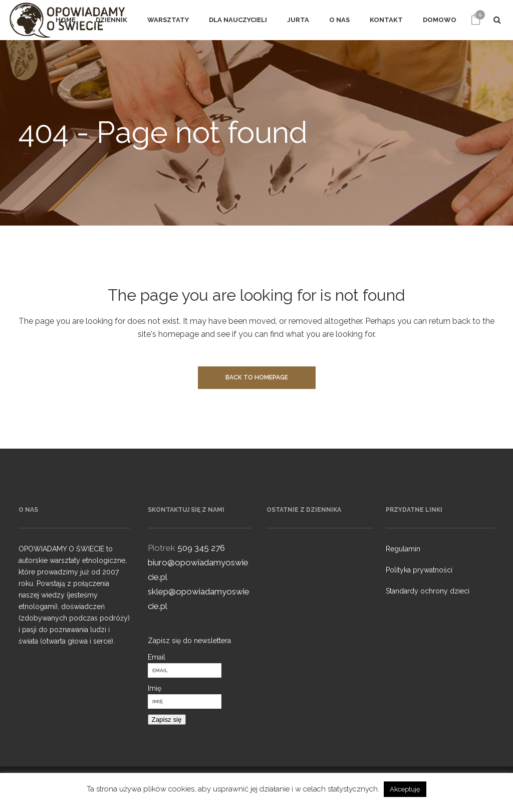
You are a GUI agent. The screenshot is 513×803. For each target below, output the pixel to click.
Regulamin (403, 549)
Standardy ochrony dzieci (427, 591)
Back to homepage (256, 377)
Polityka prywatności (419, 570)
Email (156, 657)
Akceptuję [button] (405, 789)
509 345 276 (201, 548)
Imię (154, 688)
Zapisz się (167, 719)
